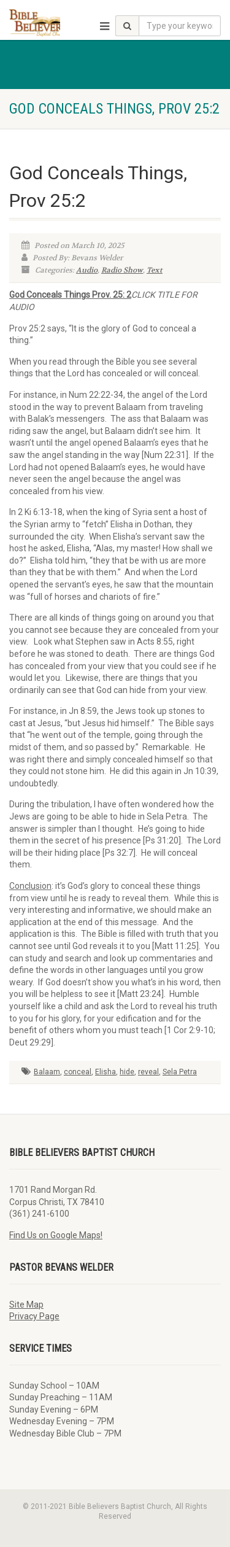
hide (127, 1072)
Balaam (47, 1072)
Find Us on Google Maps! (55, 1235)
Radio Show (122, 270)
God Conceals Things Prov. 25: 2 (70, 295)
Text (155, 270)
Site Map (26, 1304)
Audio (87, 270)
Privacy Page (34, 1316)
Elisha (105, 1072)
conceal (77, 1072)
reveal (148, 1072)
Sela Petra (180, 1072)
